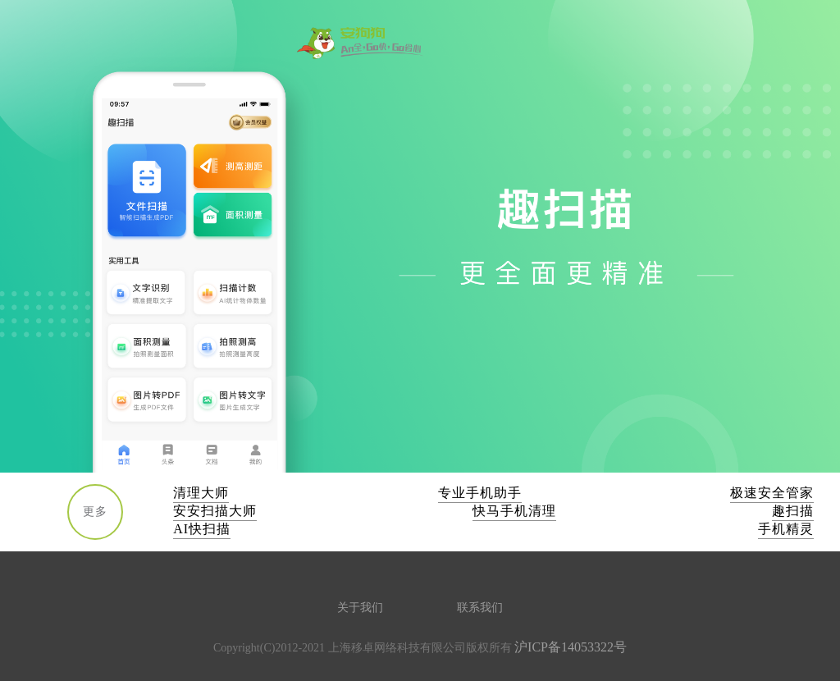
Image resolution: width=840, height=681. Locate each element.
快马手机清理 (514, 511)
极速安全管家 (772, 493)
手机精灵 (786, 529)
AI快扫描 (202, 529)
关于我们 (360, 607)
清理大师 (201, 493)
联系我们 (480, 607)
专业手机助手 (480, 493)
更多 (95, 511)
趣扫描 (793, 511)
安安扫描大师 (215, 511)
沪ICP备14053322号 (570, 647)
